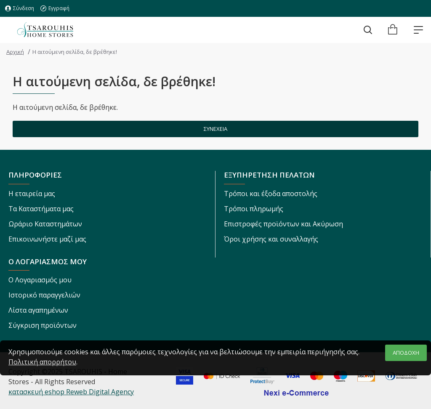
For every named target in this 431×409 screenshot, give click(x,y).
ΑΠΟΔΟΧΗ (406, 352)
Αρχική (15, 52)
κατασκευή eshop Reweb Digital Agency (71, 391)
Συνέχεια (215, 129)
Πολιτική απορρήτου (42, 362)
